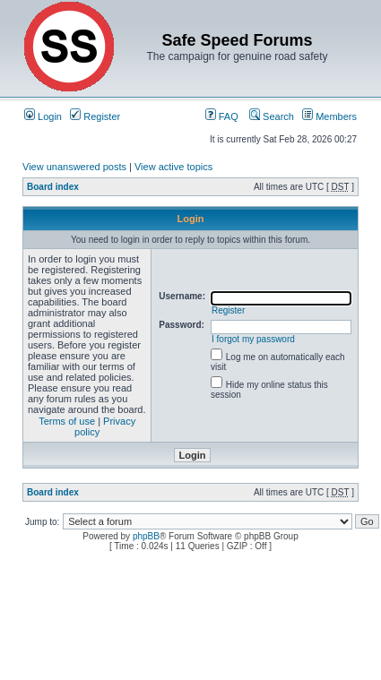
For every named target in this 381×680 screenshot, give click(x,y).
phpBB (146, 536)
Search (271, 116)
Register (95, 116)
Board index (53, 187)
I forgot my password (253, 339)
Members (329, 116)
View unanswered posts (74, 166)
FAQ (221, 116)
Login (43, 116)
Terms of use (67, 421)
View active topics (173, 166)
